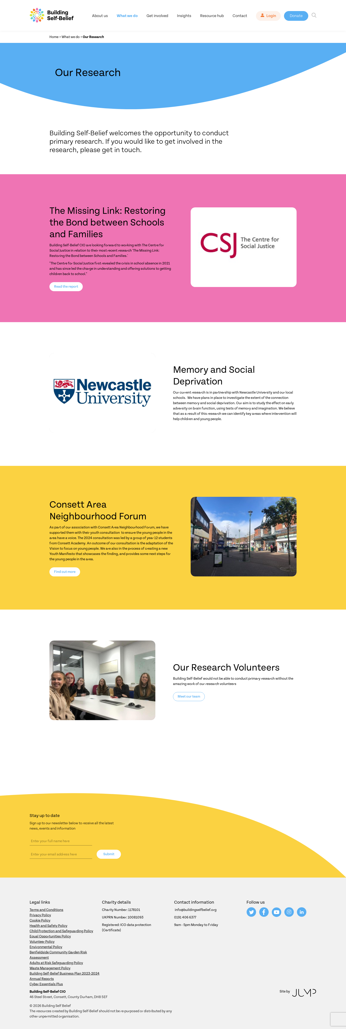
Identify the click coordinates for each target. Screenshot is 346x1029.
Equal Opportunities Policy (50, 936)
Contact (240, 15)
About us (100, 15)
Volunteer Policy (42, 942)
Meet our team (189, 696)
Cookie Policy (40, 920)
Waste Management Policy (50, 968)
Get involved (157, 15)
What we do (127, 15)
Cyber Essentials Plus (46, 984)
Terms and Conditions (46, 910)
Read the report (66, 287)
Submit (108, 854)
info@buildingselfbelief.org (195, 910)
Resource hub (212, 15)
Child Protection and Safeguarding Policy (61, 931)
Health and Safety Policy (48, 926)
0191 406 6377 (185, 917)
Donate (296, 15)
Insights (184, 15)
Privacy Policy (40, 915)
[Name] (61, 841)
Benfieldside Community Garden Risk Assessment (58, 955)
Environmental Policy (46, 947)
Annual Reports (42, 979)
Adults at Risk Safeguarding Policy (56, 963)
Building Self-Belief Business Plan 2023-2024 (65, 973)
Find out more (64, 572)
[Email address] (61, 854)
